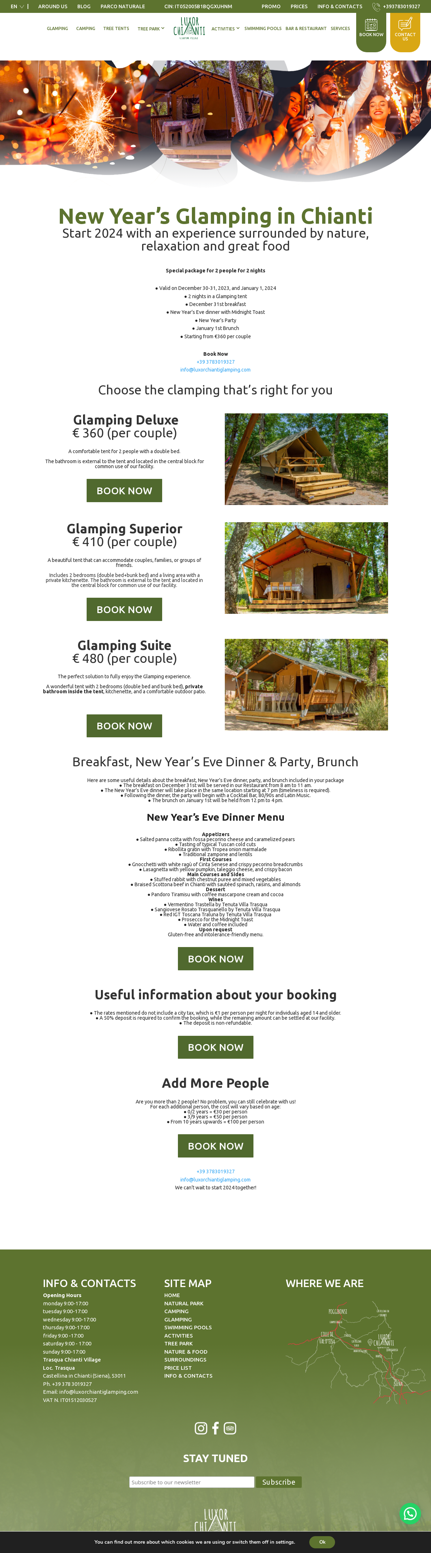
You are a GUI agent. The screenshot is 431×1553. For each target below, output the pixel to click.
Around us (52, 6)
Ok (322, 1541)
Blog (84, 6)
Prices (299, 6)
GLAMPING (178, 1319)
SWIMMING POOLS (188, 1327)
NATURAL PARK (183, 1303)
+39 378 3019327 (72, 1384)
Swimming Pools (263, 28)
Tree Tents (116, 28)
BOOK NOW (124, 490)
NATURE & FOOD (186, 1352)
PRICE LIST (178, 1368)
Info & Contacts (340, 6)
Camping (85, 28)
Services (340, 28)
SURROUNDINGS (185, 1360)
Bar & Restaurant (306, 28)
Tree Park (148, 28)
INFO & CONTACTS (188, 1376)
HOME (172, 1295)
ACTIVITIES (178, 1336)
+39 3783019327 (216, 362)
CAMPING (176, 1311)
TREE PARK (178, 1343)
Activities (223, 28)
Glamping (57, 28)
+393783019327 (401, 6)
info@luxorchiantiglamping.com (215, 370)
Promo (271, 6)
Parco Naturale (123, 6)
